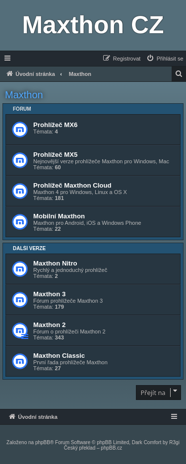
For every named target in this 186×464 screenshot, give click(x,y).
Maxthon (24, 94)
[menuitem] (164, 58)
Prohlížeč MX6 (55, 125)
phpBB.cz (111, 448)
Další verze (29, 248)
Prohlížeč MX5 (55, 154)
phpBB (42, 442)
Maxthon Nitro (55, 263)
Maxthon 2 (49, 325)
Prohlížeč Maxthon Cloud (72, 185)
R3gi (174, 442)
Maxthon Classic (59, 355)
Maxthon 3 (49, 294)
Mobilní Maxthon (59, 216)
